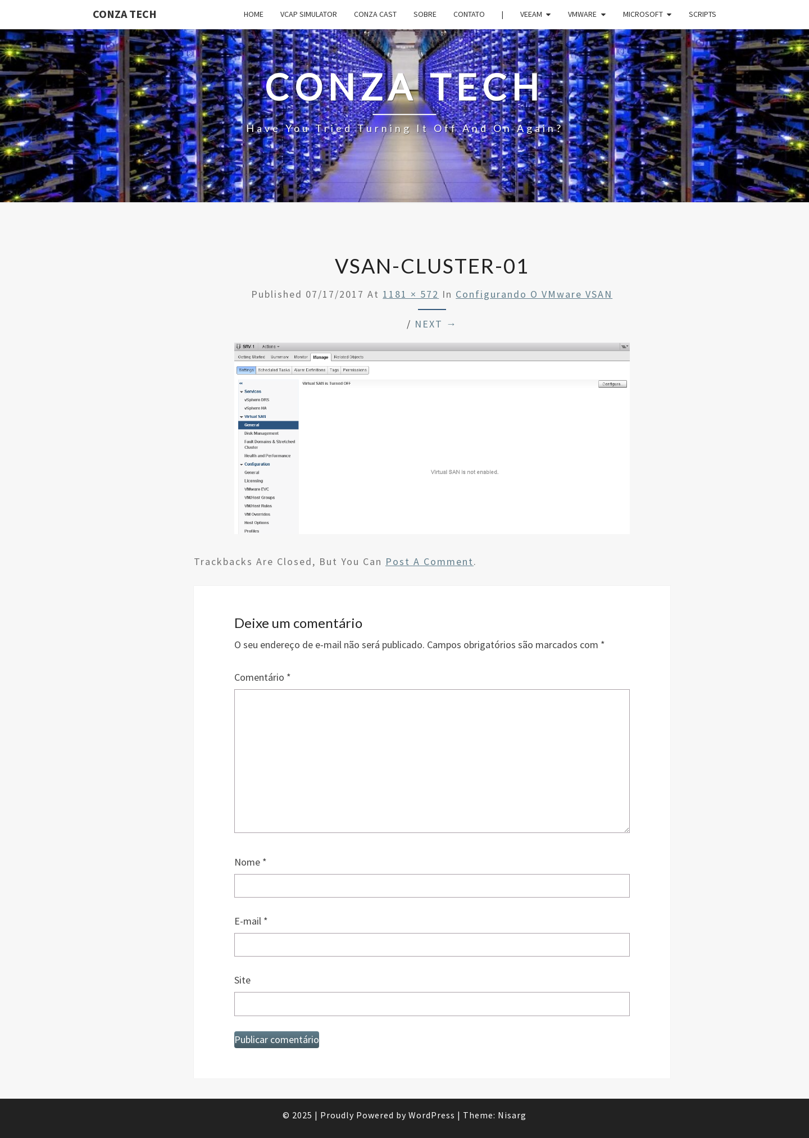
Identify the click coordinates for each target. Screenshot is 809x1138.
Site (242, 979)
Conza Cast (375, 14)
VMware (582, 14)
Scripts (702, 14)
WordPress (431, 1115)
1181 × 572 (411, 294)
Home (253, 14)
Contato (469, 14)
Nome (250, 861)
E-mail (251, 920)
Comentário (262, 677)
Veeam (531, 14)
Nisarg (512, 1115)
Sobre (425, 14)
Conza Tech (125, 14)
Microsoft (643, 14)
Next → (436, 323)
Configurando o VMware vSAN (534, 294)
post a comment (429, 561)
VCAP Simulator (308, 14)
